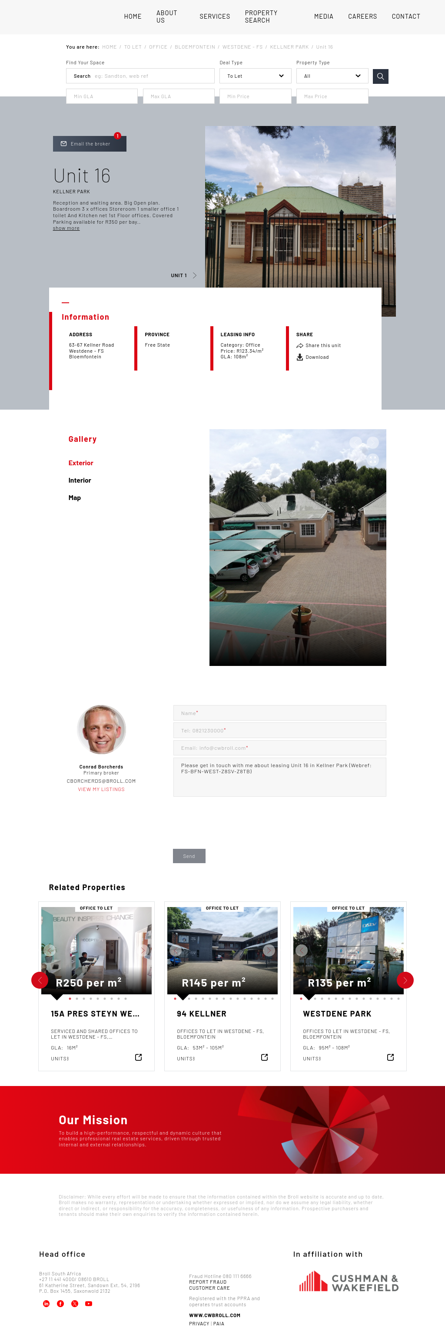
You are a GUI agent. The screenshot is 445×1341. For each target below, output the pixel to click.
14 (264, 997)
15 (271, 997)
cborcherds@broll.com (101, 781)
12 (250, 997)
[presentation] (239, 830)
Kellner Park (71, 191)
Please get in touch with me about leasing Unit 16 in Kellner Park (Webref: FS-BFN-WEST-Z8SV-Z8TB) (279, 777)
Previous (34, 950)
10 (236, 997)
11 (243, 997)
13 (257, 997)
